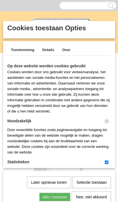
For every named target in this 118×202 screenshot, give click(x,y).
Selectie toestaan (92, 124)
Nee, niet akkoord (91, 139)
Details (48, 50)
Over (66, 50)
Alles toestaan (54, 139)
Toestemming (23, 50)
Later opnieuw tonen (49, 124)
